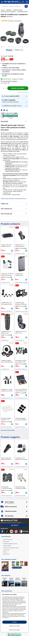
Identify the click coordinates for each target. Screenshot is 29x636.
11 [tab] (25, 47)
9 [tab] (20, 47)
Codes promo (6, 549)
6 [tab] (13, 47)
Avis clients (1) (6, 209)
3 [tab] (6, 47)
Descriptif (4, 121)
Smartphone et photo (22, 11)
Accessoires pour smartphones (8, 11)
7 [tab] (15, 47)
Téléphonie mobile (17, 10)
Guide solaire (6, 554)
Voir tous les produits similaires (8, 430)
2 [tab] (4, 47)
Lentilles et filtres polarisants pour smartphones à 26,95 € (13, 198)
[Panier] (27, 2)
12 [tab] (27, 47)
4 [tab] (9, 47)
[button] (9, 81)
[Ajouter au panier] (17, 88)
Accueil (3, 10)
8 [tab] (18, 47)
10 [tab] (22, 47)
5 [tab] (11, 47)
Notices (5, 551)
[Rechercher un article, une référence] (14, 6)
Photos (9, 50)
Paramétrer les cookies (14, 626)
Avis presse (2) (6, 214)
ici (8, 617)
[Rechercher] (26, 6)
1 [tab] (2, 47)
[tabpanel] (14, 33)
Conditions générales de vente (10, 543)
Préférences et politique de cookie (11, 547)
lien (15, 605)
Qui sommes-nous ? (7, 539)
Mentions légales (7, 545)
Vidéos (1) (19, 50)
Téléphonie (9, 10)
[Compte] (23, 2)
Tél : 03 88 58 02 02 (9, 503)
